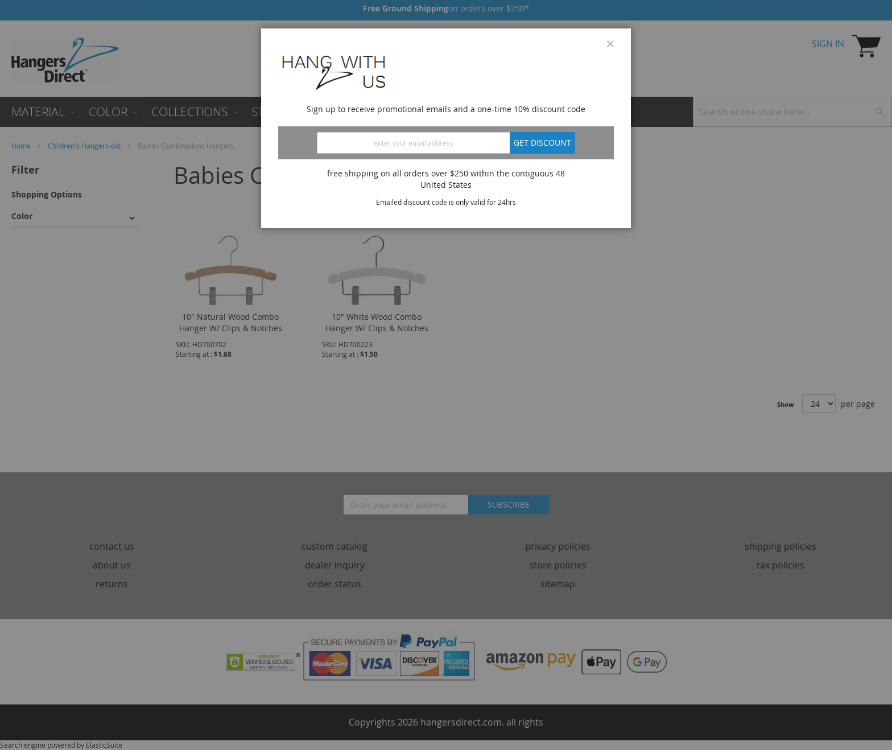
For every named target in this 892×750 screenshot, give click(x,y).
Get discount (542, 142)
